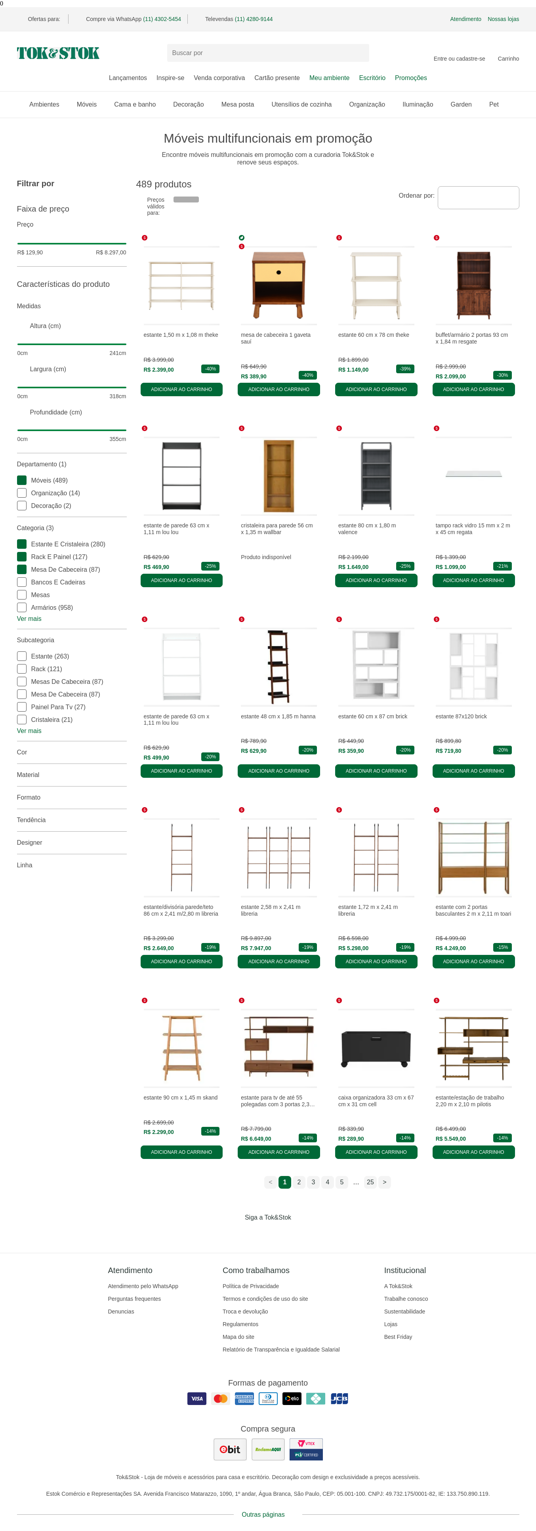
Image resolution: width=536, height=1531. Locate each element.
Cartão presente (277, 77)
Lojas (390, 1324)
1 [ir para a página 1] (285, 1182)
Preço (72, 224)
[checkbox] (22, 480)
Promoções (411, 77)
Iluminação (421, 104)
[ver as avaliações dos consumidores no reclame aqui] (268, 1449)
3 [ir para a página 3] (313, 1182)
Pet (498, 104)
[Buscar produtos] (268, 53)
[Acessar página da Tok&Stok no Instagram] (257, 1233)
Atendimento (466, 19)
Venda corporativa (219, 77)
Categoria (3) (72, 528)
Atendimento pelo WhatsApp (143, 1286)
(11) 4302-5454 (162, 19)
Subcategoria (72, 640)
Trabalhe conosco (406, 1299)
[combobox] (478, 197)
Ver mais (29, 618)
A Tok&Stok (398, 1286)
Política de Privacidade (251, 1286)
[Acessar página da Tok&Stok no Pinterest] (279, 1233)
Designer (72, 843)
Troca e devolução (245, 1311)
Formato (72, 797)
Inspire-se (170, 77)
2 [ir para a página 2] (299, 1182)
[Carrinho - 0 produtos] (508, 53)
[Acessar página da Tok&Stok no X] (301, 1233)
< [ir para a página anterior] (270, 1182)
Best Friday (398, 1337)
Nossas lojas (503, 19)
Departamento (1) (72, 464)
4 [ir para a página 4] (328, 1182)
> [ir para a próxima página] (384, 1182)
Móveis (91, 104)
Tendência (72, 820)
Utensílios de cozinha (305, 104)
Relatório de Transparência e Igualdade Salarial (281, 1349)
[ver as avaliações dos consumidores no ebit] (230, 1449)
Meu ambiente (329, 77)
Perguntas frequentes (134, 1299)
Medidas (72, 306)
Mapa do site (238, 1337)
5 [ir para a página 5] (342, 1182)
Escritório (372, 77)
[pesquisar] (359, 53)
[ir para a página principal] (58, 53)
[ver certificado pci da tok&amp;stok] (306, 1449)
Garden (465, 104)
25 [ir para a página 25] (370, 1182)
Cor (72, 752)
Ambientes (48, 104)
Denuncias (121, 1311)
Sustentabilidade (404, 1311)
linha (72, 865)
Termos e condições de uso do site (265, 1299)
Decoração (192, 104)
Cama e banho (139, 104)
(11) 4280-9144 (254, 19)
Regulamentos (240, 1324)
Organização (371, 104)
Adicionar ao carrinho (181, 389)
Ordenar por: (417, 195)
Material (72, 775)
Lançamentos (128, 77)
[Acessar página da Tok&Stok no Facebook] (235, 1233)
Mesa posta (241, 104)
